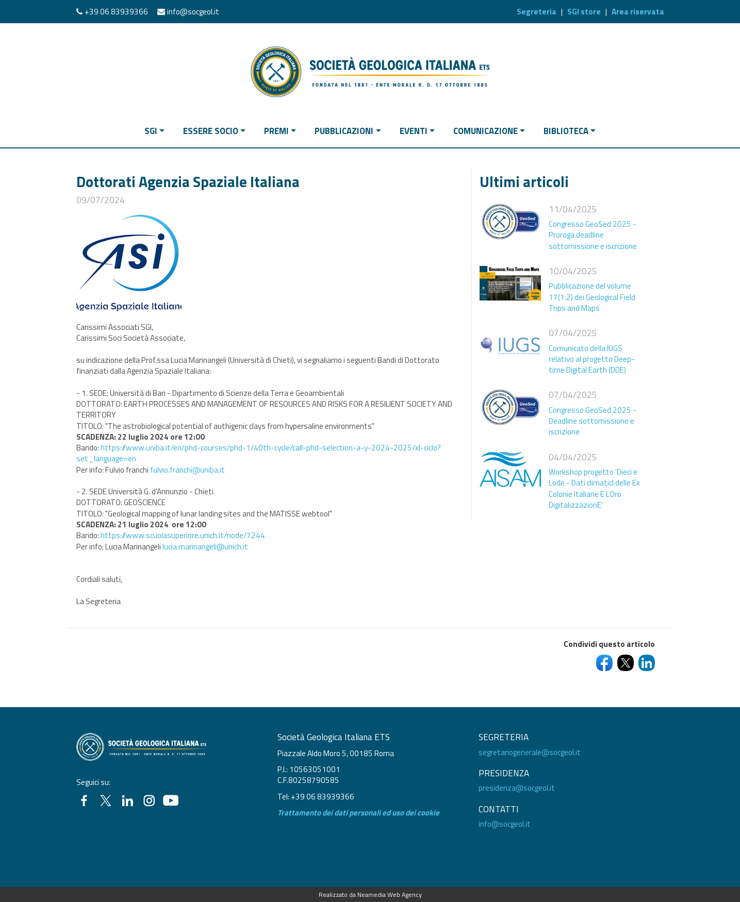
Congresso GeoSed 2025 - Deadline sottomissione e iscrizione (592, 421)
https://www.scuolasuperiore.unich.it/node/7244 (183, 535)
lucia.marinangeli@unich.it (205, 547)
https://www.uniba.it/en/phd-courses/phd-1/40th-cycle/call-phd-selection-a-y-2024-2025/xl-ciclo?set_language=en (258, 453)
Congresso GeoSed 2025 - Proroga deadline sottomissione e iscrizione (593, 235)
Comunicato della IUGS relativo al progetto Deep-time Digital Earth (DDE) (592, 359)
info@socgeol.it (193, 12)
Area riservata (638, 12)
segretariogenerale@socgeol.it (530, 752)
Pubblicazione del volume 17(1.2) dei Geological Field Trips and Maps (592, 297)
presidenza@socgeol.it (517, 788)
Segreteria (536, 12)
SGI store (584, 12)
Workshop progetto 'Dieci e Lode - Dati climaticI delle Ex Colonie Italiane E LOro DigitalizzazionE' (594, 488)
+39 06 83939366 (116, 12)
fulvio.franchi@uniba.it (187, 470)
